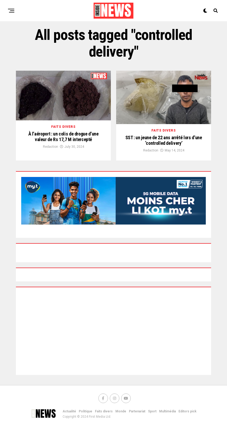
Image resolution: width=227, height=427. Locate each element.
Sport (152, 411)
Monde (120, 411)
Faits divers (104, 411)
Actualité (69, 411)
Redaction (50, 147)
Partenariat (137, 411)
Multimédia (167, 411)
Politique (85, 411)
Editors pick (187, 411)
